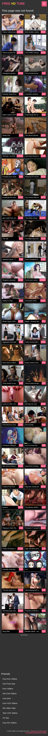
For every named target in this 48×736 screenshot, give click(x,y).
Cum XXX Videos (10, 703)
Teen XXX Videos (10, 713)
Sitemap (33, 731)
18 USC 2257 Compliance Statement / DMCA (36, 732)
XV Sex (6, 718)
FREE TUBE (13, 3)
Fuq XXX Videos (10, 723)
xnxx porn (7, 698)
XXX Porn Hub (9, 684)
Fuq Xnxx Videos (10, 679)
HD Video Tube (9, 708)
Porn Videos (8, 689)
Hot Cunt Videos (10, 693)
